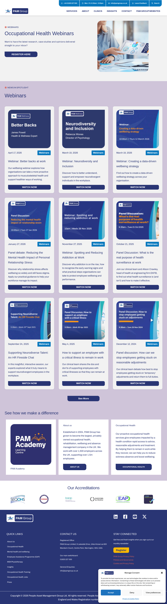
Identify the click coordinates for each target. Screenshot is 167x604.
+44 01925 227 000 (69, 3)
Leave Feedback (139, 3)
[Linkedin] (115, 516)
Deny (132, 593)
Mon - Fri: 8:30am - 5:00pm (92, 3)
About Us (11, 542)
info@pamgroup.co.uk (117, 3)
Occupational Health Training (18, 572)
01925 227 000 (66, 559)
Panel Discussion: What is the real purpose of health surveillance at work (135, 257)
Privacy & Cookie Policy (130, 599)
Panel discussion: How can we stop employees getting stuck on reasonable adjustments (136, 357)
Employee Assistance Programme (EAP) (23, 557)
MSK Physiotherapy (15, 562)
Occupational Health (15, 547)
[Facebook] (125, 516)
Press (9, 582)
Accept (111, 593)
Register (121, 550)
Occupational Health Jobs (17, 577)
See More (83, 398)
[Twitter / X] (144, 516)
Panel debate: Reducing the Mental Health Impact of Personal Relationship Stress (29, 257)
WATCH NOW (29, 187)
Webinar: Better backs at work (27, 161)
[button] (162, 573)
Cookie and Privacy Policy (123, 563)
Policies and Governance (123, 560)
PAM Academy (18, 468)
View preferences (153, 593)
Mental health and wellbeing (18, 552)
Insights (10, 567)
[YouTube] (135, 516)
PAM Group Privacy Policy (123, 556)
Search (155, 3)
